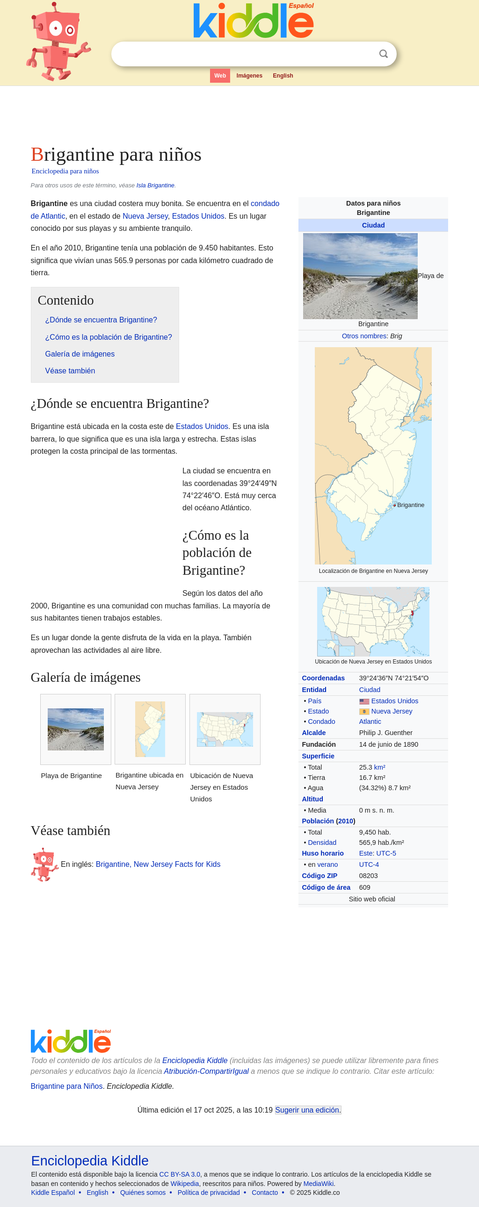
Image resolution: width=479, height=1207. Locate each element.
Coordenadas (323, 678)
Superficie (318, 756)
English (283, 75)
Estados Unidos (395, 701)
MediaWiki (319, 1183)
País (314, 701)
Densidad (322, 842)
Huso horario (323, 853)
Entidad (314, 689)
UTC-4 (369, 864)
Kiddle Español (53, 1192)
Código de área (326, 887)
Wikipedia (185, 1183)
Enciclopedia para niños (65, 171)
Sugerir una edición (307, 1110)
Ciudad (373, 225)
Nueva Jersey (392, 711)
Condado (321, 721)
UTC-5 (386, 853)
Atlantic (370, 721)
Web (220, 75)
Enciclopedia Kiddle (195, 1060)
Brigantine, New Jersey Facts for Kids (158, 864)
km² (379, 767)
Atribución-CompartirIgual (206, 1071)
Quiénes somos (143, 1192)
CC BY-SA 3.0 (180, 1174)
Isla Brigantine (155, 185)
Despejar (364, 54)
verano (327, 864)
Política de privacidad (209, 1192)
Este (366, 853)
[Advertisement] (239, 112)
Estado (318, 711)
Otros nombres (364, 336)
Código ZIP (319, 875)
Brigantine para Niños (67, 1086)
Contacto (265, 1192)
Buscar (383, 53)
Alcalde (314, 732)
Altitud (312, 799)
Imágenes (249, 75)
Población (318, 821)
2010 (345, 821)
